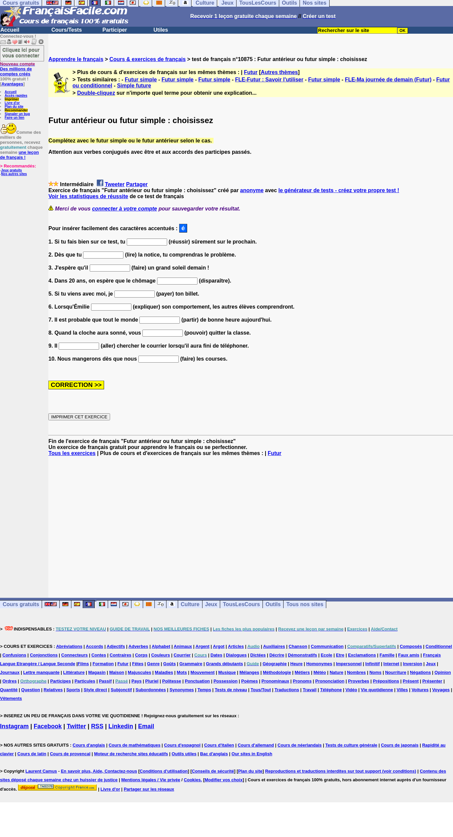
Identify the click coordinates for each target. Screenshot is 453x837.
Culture (190, 604)
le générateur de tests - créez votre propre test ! (339, 190)
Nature (336, 672)
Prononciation (329, 681)
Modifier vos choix (223, 779)
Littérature (73, 672)
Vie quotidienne (377, 689)
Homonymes (319, 663)
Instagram (14, 726)
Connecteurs (74, 655)
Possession (225, 681)
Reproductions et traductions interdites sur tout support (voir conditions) (340, 771)
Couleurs (160, 655)
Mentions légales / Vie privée (150, 779)
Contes (98, 655)
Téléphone (331, 689)
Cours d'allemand (256, 745)
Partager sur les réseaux (149, 789)
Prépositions (386, 681)
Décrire (276, 655)
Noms (375, 672)
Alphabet (161, 646)
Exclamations (362, 655)
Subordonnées (150, 689)
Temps (204, 689)
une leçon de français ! (19, 155)
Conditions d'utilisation (164, 771)
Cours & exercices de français (147, 59)
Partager (137, 184)
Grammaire (190, 663)
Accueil (9, 30)
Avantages (12, 83)
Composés (411, 646)
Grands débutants (224, 663)
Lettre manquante (41, 672)
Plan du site (14, 106)
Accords (94, 646)
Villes (402, 689)
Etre (340, 655)
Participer (114, 30)
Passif (105, 681)
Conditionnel (439, 646)
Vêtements (11, 698)
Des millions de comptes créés (17, 68)
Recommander (16, 110)
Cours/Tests (66, 30)
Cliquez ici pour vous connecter (21, 52)
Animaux (183, 646)
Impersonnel (349, 663)
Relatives (53, 689)
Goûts (169, 663)
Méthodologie (277, 672)
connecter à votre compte (124, 209)
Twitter (76, 726)
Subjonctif (121, 689)
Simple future (134, 85)
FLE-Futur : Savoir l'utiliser (269, 79)
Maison (116, 672)
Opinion (443, 672)
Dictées (258, 655)
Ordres (9, 681)
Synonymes (181, 689)
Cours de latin (31, 753)
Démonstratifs (302, 655)
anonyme (252, 190)
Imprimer (12, 99)
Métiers (302, 672)
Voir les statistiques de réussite (88, 196)
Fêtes (137, 663)
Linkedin (120, 726)
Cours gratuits (21, 604)
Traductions (287, 689)
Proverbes (358, 681)
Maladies (164, 672)
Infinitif (372, 663)
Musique (227, 672)
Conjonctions (44, 655)
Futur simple (141, 79)
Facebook (48, 726)
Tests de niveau (231, 689)
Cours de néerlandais (300, 745)
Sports (73, 689)
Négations (420, 672)
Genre (153, 663)
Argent (202, 646)
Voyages (441, 689)
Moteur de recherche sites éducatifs (131, 753)
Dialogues (236, 655)
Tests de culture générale (351, 745)
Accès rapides (16, 95)
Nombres (356, 672)
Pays (136, 681)
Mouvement (202, 672)
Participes (60, 681)
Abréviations (69, 646)
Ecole (326, 655)
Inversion (412, 663)
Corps (141, 655)
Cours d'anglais (89, 745)
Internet (391, 663)
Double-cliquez (96, 93)
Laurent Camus (41, 771)
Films (83, 663)
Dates (216, 655)
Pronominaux (275, 681)
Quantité (9, 689)
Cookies (192, 779)
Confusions (14, 655)
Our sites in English (252, 753)
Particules (84, 681)
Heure (296, 663)
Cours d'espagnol (182, 745)
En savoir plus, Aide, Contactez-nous (99, 771)
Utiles (160, 30)
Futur (251, 72)
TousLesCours (241, 604)
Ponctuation (197, 681)
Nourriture (395, 672)
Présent (411, 681)
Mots (182, 672)
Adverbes (138, 646)
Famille (387, 655)
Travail (310, 689)
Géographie (275, 663)
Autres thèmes (279, 72)
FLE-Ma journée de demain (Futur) (388, 79)
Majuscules (139, 672)
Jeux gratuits (11, 170)
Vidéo (351, 689)
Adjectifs (116, 646)
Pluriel (151, 681)
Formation (103, 663)
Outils (273, 604)
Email (146, 726)
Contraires (120, 655)
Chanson (298, 646)
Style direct (95, 689)
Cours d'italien (219, 745)
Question (30, 689)
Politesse (171, 681)
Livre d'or (12, 103)
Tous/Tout (261, 689)
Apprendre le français (75, 59)
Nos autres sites (14, 174)
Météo (320, 672)
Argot (218, 646)
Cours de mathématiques (134, 745)
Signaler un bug (17, 114)
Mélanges (249, 672)
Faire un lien (14, 117)
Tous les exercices (71, 453)
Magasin (97, 672)
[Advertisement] (251, 521)
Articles (236, 646)
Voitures (420, 689)
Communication (327, 646)
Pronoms (302, 681)
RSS (97, 726)
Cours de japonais (400, 745)
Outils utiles (184, 753)
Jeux (211, 604)
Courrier (181, 655)
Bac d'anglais (214, 753)
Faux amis (409, 655)
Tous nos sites (304, 604)
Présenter (432, 681)
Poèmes (249, 681)
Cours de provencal (70, 753)
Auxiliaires (274, 646)
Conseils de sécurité (213, 771)
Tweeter (114, 184)
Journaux (10, 672)
